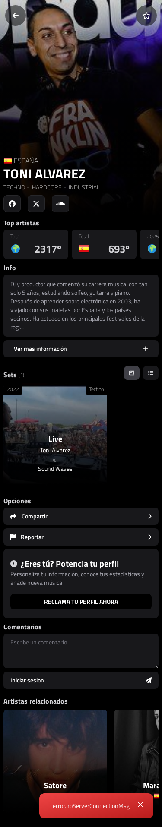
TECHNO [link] (14, 187)
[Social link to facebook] (12, 203)
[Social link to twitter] (36, 203)
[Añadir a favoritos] (146, 15)
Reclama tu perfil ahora (81, 601)
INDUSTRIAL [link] (83, 187)
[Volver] (15, 15)
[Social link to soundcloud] (60, 203)
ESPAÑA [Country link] (26, 160)
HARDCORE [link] (46, 187)
